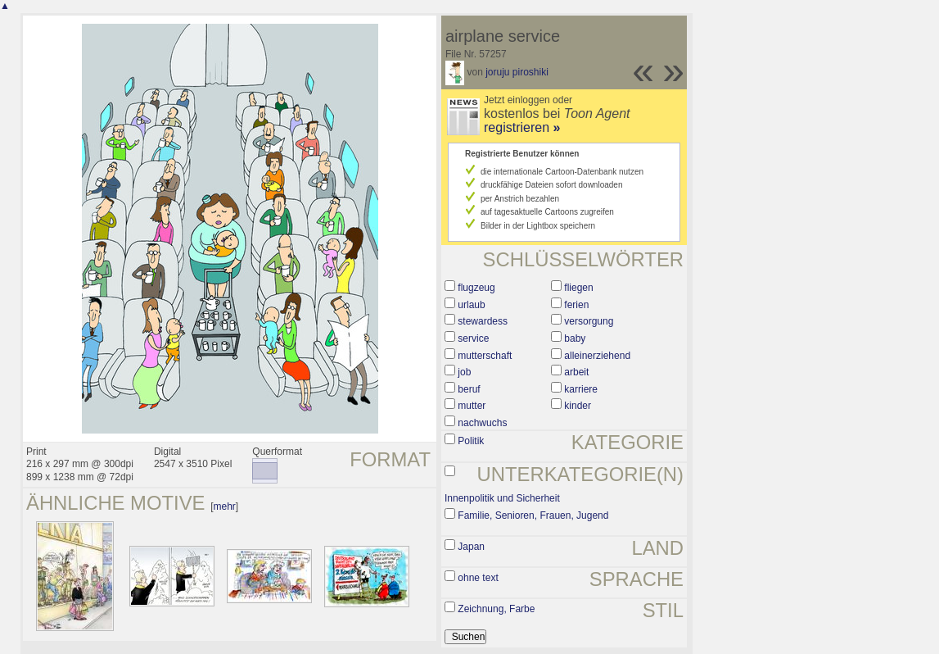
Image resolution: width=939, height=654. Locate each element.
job (464, 372)
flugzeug (476, 287)
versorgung (588, 321)
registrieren (522, 127)
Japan (471, 546)
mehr (224, 506)
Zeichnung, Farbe (496, 609)
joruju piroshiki (517, 72)
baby (574, 338)
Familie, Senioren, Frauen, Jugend (533, 515)
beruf (469, 389)
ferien (576, 305)
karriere (581, 389)
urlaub (471, 305)
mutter (471, 405)
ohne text (478, 578)
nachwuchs (482, 423)
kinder (577, 405)
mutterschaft (485, 355)
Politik (471, 441)
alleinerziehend (597, 355)
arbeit (576, 372)
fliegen (578, 287)
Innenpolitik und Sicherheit (502, 498)
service (473, 338)
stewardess (483, 321)
